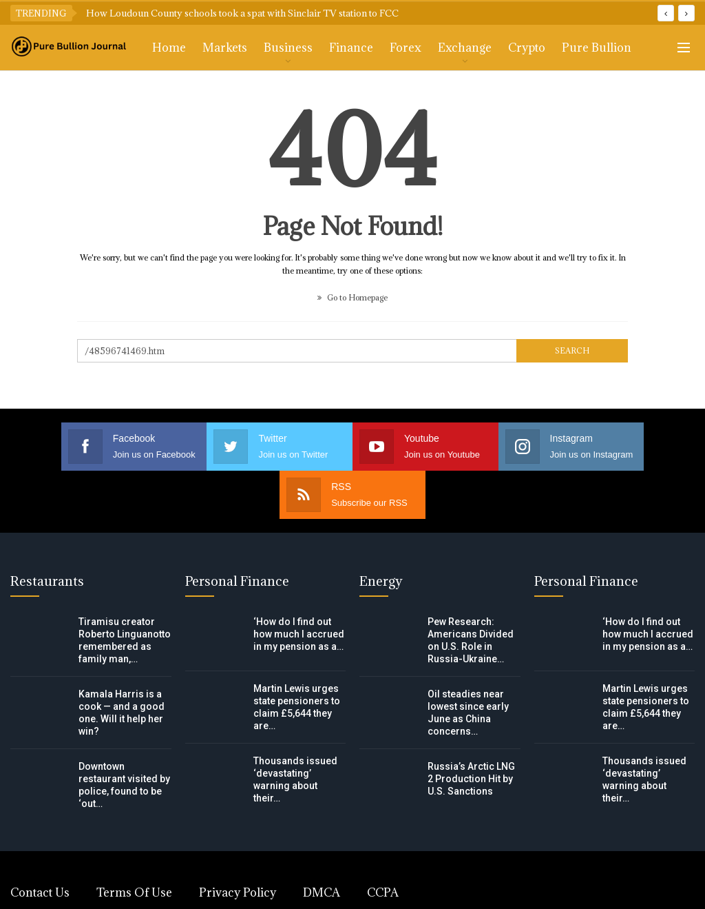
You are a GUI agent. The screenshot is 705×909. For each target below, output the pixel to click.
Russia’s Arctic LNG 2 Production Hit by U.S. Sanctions (471, 730)
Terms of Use (134, 844)
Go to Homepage (352, 297)
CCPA (383, 844)
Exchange (465, 47)
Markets (224, 47)
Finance (351, 47)
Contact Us (40, 844)
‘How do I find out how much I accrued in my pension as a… (298, 586)
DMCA (321, 844)
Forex (405, 47)
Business (288, 47)
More (577, 47)
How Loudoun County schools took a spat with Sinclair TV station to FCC (242, 13)
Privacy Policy (237, 844)
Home (169, 47)
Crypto (526, 47)
